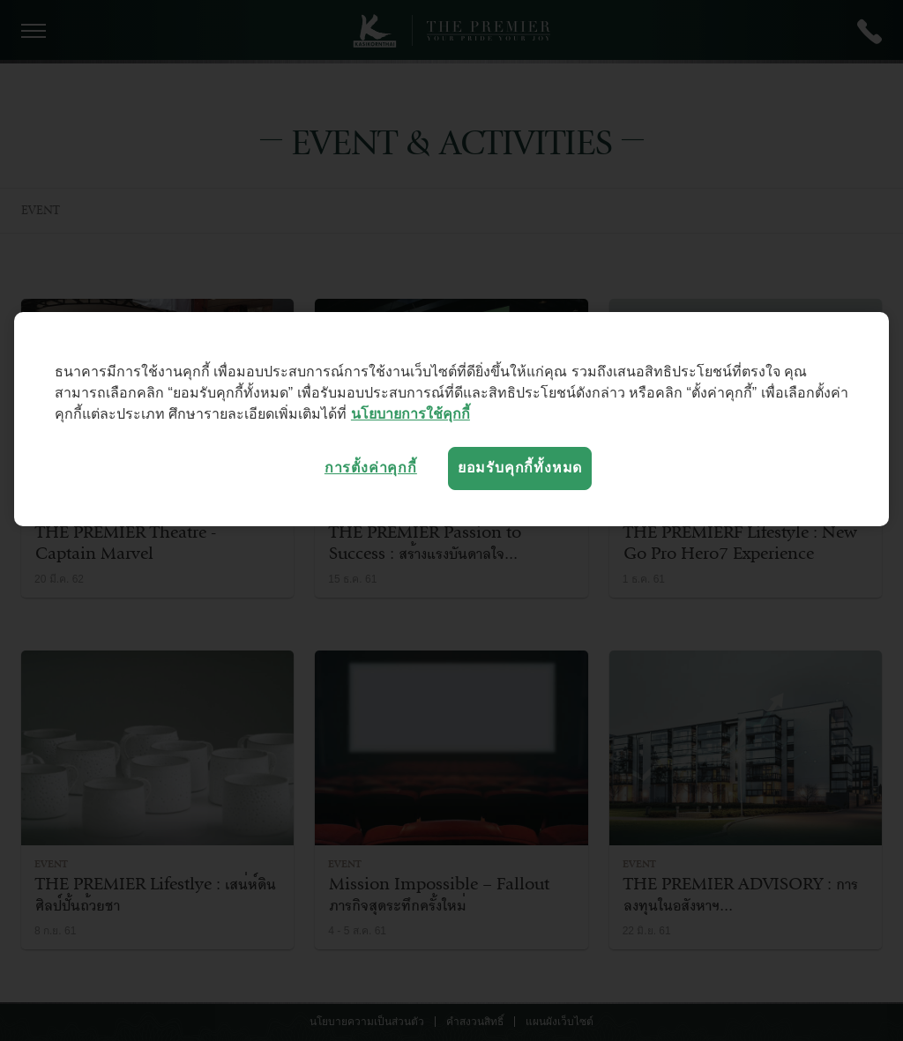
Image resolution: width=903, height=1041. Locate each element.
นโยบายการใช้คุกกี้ (410, 413)
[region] (451, 418)
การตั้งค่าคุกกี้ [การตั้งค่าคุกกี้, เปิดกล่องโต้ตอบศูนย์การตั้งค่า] (371, 467)
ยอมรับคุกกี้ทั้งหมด (520, 467)
